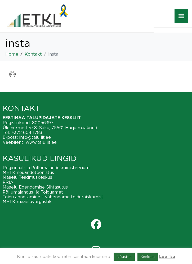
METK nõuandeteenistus (28, 172)
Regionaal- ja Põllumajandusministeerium (46, 167)
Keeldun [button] (148, 256)
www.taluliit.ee (41, 142)
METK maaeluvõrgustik (27, 201)
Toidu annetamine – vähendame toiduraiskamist (53, 196)
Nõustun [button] (124, 256)
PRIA (8, 182)
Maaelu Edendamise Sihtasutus (35, 187)
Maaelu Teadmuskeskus (27, 177)
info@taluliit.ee (35, 137)
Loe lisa (167, 257)
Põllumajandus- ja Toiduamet (33, 192)
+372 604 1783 (26, 132)
